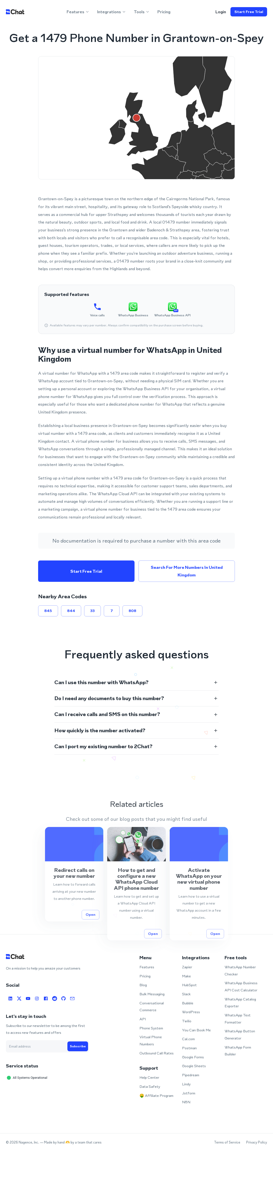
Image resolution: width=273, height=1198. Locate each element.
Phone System (151, 1028)
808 (132, 611)
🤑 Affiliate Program (156, 1095)
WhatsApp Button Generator (240, 1034)
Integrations (111, 12)
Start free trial (248, 11)
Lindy (186, 1084)
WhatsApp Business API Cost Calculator (241, 986)
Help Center (149, 1077)
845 (48, 611)
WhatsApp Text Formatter (238, 1018)
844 (71, 611)
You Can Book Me (196, 1030)
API (142, 1019)
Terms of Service (227, 1142)
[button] (136, 682)
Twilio (186, 1021)
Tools (142, 12)
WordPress (191, 1011)
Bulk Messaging (152, 994)
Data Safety (149, 1086)
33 (92, 611)
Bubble (187, 1003)
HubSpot (189, 984)
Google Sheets (194, 1065)
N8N (186, 1102)
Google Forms (193, 1057)
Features (78, 12)
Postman (189, 1048)
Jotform (188, 1093)
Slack (186, 994)
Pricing (163, 12)
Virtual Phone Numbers (150, 1040)
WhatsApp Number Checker (240, 970)
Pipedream (190, 1075)
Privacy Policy (256, 1142)
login (220, 12)
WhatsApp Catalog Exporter (240, 1003)
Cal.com (188, 1038)
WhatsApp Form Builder (238, 1051)
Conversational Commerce (151, 1006)
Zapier (187, 967)
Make (186, 976)
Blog (143, 984)
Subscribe (77, 1046)
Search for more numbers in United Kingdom (187, 571)
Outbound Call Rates (156, 1053)
